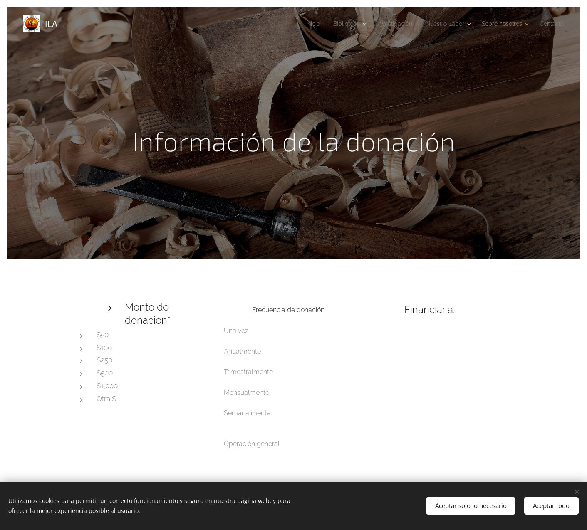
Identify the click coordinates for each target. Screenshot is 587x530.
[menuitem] (291, 23)
